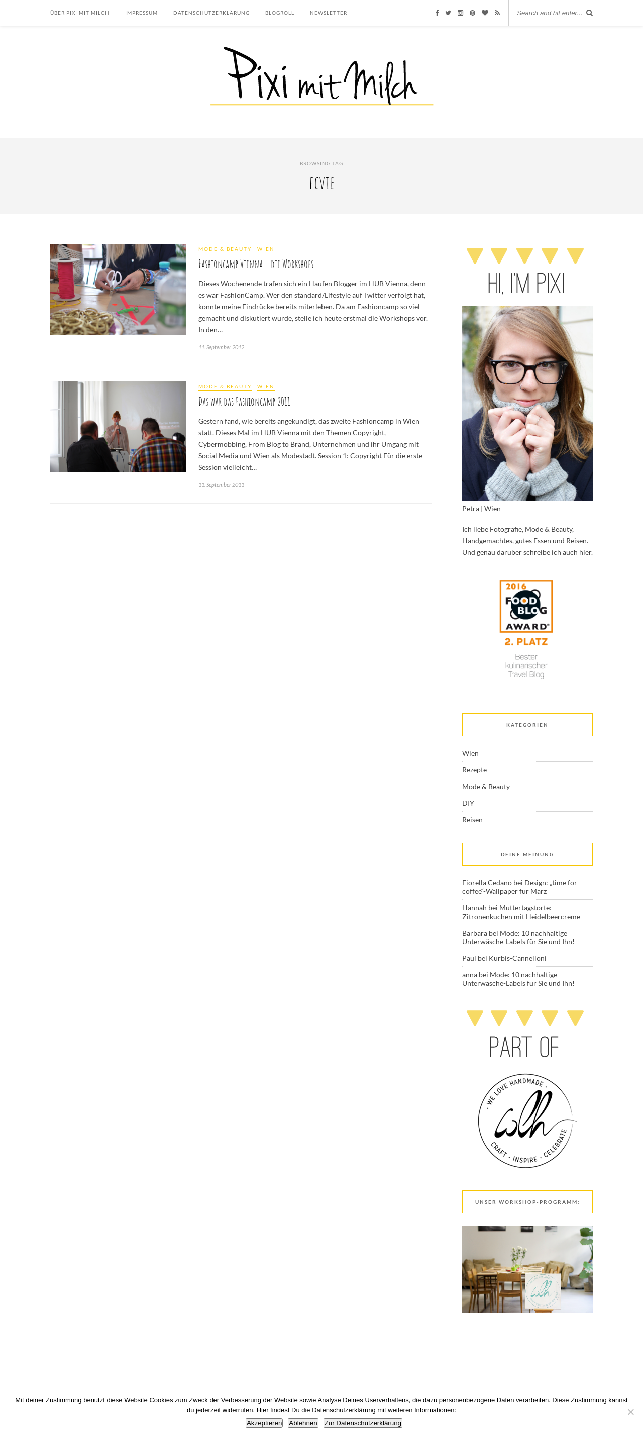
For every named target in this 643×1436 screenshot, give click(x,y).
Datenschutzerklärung (211, 13)
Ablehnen (303, 1423)
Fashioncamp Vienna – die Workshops (255, 264)
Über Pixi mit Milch (80, 13)
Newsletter (328, 13)
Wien (266, 249)
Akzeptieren (264, 1423)
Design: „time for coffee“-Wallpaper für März (519, 886)
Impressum (141, 13)
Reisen (472, 819)
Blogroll (279, 13)
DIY (468, 803)
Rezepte (474, 769)
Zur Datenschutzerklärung (363, 1423)
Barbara (474, 933)
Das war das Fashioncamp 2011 (244, 401)
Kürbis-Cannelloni (518, 958)
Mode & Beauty (225, 249)
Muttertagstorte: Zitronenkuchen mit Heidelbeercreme (521, 912)
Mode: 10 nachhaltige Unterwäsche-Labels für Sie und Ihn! (518, 937)
